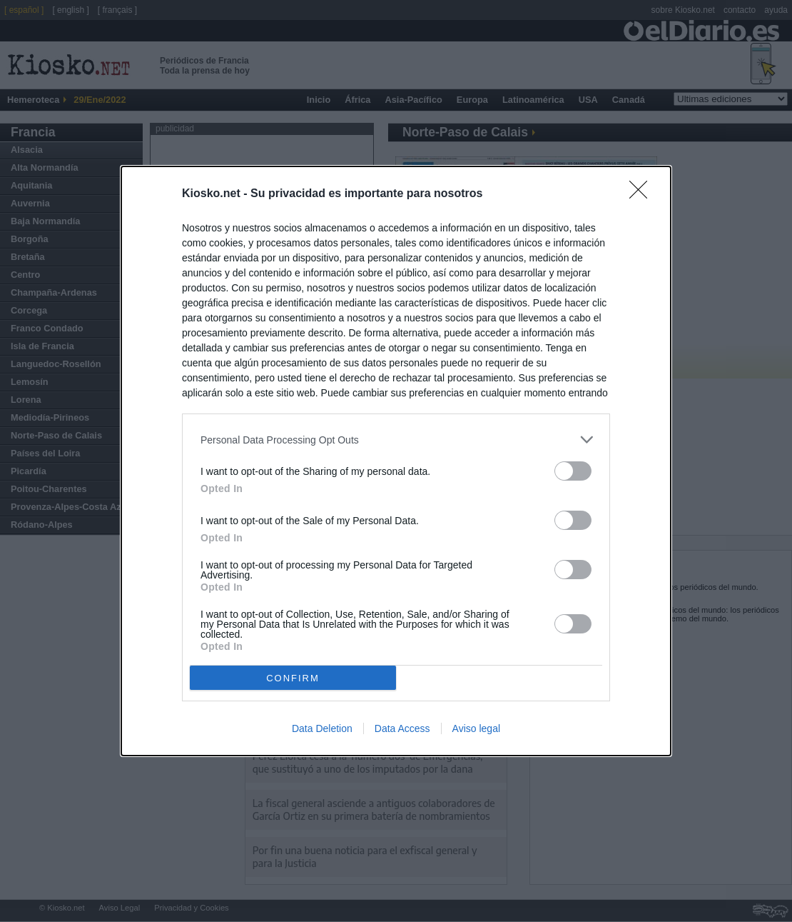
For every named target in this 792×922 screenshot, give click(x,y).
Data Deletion (322, 728)
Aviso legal (476, 728)
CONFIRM (293, 677)
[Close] (642, 194)
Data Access (402, 728)
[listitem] (396, 439)
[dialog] (396, 461)
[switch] (573, 471)
